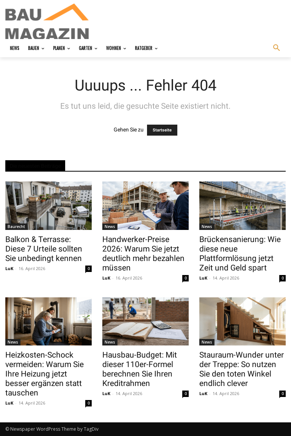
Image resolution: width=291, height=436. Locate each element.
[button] (277, 48)
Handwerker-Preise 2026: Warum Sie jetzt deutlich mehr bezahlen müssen (143, 253)
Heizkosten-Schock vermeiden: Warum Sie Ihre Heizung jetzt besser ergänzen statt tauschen (44, 373)
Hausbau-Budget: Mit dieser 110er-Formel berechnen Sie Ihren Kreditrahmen (139, 369)
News (110, 226)
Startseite (162, 130)
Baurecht (16, 226)
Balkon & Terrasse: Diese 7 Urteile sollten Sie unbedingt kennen (43, 249)
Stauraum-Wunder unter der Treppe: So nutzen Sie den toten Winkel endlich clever (241, 369)
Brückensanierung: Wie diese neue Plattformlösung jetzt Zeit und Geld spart (240, 253)
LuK (9, 268)
